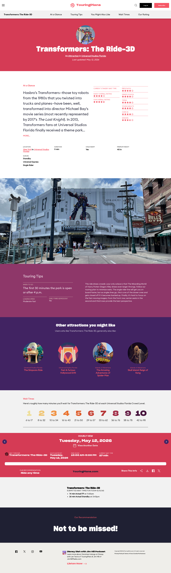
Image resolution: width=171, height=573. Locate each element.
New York (27, 149)
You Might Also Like (100, 14)
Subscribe (161, 5)
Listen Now (77, 564)
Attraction (73, 56)
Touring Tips (76, 14)
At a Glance (56, 14)
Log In (146, 5)
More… (26, 135)
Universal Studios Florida (93, 56)
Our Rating (143, 14)
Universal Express (30, 162)
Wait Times (124, 14)
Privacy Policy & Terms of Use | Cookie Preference (130, 553)
